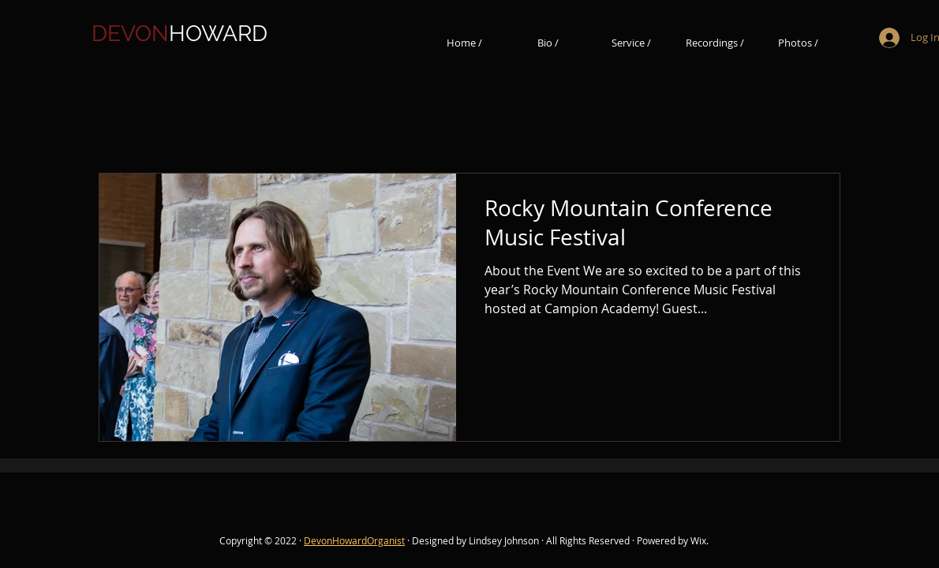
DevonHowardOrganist (354, 540)
